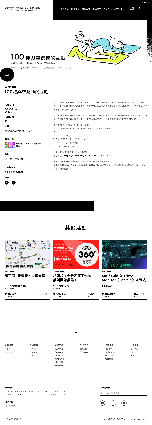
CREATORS (35, 355)
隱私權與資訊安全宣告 (15, 419)
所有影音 (134, 352)
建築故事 (109, 355)
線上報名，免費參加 (14, 161)
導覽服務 (109, 359)
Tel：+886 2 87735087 (55, 391)
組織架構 (59, 352)
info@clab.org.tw (14, 394)
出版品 (133, 355)
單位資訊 (97, 9)
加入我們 (59, 362)
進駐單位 (84, 352)
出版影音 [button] (118, 9)
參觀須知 (109, 349)
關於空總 (86, 9)
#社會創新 (10, 174)
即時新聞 (9, 352)
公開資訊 (59, 355)
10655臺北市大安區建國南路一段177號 (22, 391)
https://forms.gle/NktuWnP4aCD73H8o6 (87, 158)
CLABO (134, 349)
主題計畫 (34, 352)
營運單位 (84, 349)
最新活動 (34, 349)
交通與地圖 (110, 352)
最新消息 (65, 9)
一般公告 (9, 349)
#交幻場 (19, 174)
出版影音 (134, 345)
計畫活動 (75, 9)
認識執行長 (60, 359)
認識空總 (59, 349)
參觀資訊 (107, 9)
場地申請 (59, 365)
